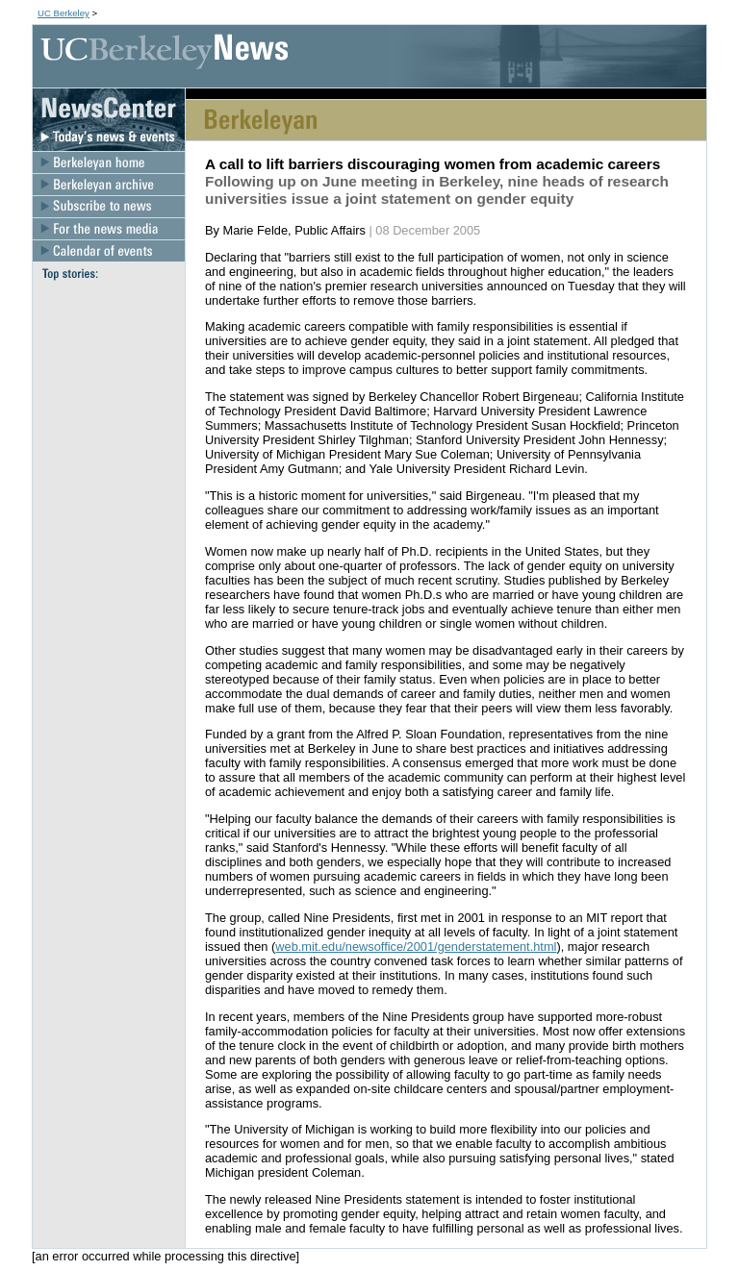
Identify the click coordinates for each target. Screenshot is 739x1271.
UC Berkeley (63, 13)
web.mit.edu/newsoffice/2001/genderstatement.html (415, 946)
